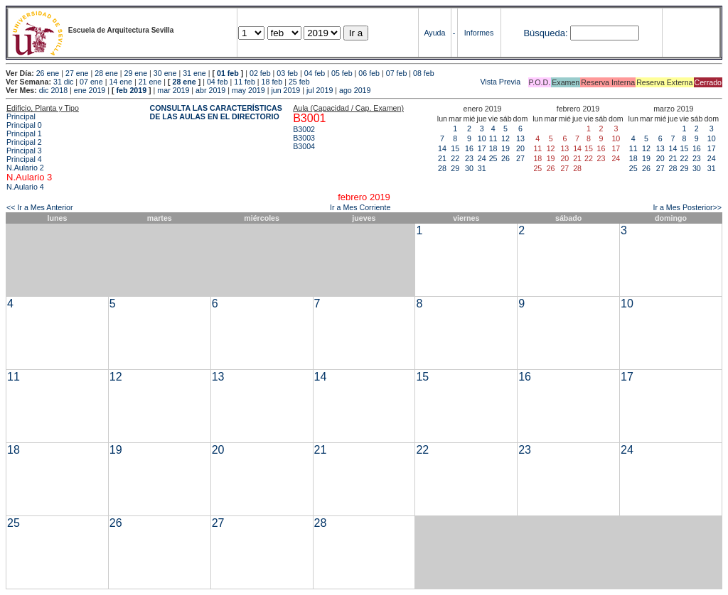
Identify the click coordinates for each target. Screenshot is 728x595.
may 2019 (248, 90)
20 (520, 148)
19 (505, 148)
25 (493, 158)
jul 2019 (319, 90)
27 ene (77, 73)
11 (493, 138)
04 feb (315, 73)
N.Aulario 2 (25, 167)
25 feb (299, 81)
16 (469, 148)
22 (455, 158)
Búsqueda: (545, 33)
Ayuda (434, 32)
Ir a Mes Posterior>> (687, 207)
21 (442, 158)
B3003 (304, 137)
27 (520, 158)
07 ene (91, 81)
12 (505, 138)
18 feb (272, 81)
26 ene (48, 73)
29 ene (136, 73)
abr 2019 (210, 90)
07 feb (396, 73)
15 (455, 148)
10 (482, 138)
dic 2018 (53, 90)
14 (442, 148)
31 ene (194, 73)
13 (520, 138)
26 (505, 158)
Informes (478, 32)
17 (482, 148)
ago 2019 (354, 90)
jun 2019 (285, 90)
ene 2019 (89, 90)
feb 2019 (131, 90)
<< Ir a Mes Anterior (39, 207)
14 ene (120, 81)
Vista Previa (416, 81)
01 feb (228, 73)
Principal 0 (24, 125)
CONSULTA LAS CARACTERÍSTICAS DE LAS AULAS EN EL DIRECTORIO (216, 112)
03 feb (287, 73)
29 (455, 168)
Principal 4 (24, 159)
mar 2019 (173, 90)
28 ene (106, 73)
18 (493, 148)
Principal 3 (24, 150)
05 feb (342, 73)
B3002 (304, 129)
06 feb (369, 73)
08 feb (423, 73)
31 (482, 168)
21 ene (150, 81)
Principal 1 (24, 133)
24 (482, 158)
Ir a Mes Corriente (360, 207)
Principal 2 (24, 142)
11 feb (244, 81)
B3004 (304, 146)
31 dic (63, 81)
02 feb (260, 73)
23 (469, 158)
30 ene (165, 73)
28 (442, 168)
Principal (21, 116)
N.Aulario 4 (25, 186)
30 (469, 168)
